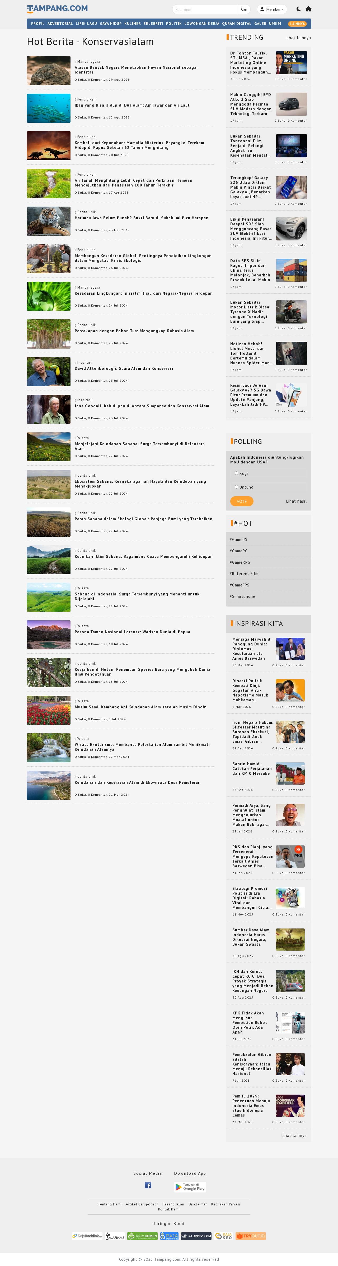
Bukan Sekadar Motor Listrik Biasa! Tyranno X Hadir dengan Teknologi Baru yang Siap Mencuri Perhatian (250, 312)
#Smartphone (242, 596)
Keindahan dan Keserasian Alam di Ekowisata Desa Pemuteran (138, 782)
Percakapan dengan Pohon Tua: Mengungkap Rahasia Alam (134, 330)
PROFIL (38, 23)
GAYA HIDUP (111, 23)
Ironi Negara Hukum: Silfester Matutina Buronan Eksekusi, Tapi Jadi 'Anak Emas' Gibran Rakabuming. (253, 732)
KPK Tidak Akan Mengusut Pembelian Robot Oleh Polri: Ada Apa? (249, 1023)
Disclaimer (198, 1204)
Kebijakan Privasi (225, 1204)
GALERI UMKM (267, 23)
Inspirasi (84, 362)
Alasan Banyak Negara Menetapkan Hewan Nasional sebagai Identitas (136, 70)
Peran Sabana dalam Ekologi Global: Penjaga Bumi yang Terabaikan (144, 518)
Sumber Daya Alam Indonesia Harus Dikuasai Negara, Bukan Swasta (251, 937)
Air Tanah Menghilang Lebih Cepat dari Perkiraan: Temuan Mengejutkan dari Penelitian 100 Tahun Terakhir (134, 183)
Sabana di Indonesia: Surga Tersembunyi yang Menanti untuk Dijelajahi (137, 596)
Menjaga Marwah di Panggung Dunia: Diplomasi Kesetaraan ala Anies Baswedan (252, 649)
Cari (244, 9)
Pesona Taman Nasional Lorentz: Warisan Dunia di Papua (132, 631)
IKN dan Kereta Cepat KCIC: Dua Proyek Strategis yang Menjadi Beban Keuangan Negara (253, 981)
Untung (244, 487)
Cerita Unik (86, 212)
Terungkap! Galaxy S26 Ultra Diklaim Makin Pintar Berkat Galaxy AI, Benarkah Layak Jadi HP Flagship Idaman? (250, 187)
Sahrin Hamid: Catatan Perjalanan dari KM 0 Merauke (252, 769)
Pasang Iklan (173, 1204)
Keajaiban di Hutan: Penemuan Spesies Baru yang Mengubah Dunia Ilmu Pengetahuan (142, 672)
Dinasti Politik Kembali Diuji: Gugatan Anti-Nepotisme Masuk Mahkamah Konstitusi (250, 690)
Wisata (83, 438)
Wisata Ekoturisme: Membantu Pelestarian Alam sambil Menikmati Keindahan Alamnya (142, 747)
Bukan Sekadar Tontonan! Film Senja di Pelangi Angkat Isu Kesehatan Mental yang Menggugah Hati (248, 146)
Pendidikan (86, 99)
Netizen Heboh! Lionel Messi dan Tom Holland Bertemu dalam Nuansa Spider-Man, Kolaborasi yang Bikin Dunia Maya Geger (250, 353)
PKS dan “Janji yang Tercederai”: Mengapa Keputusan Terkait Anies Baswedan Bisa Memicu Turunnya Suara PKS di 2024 (253, 856)
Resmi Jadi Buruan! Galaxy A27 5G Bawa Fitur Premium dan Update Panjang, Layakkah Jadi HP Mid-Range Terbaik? (250, 395)
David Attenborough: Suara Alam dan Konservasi (124, 368)
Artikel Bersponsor (142, 1204)
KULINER (132, 23)
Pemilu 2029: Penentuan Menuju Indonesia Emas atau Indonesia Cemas (251, 1106)
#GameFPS (240, 585)
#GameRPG (240, 562)
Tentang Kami (110, 1204)
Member (270, 9)
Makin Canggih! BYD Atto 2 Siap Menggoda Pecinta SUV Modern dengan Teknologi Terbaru (251, 104)
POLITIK (174, 23)
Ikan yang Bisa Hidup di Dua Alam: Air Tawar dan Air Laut (132, 105)
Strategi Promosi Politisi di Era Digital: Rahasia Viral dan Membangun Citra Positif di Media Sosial (250, 898)
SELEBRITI (153, 23)
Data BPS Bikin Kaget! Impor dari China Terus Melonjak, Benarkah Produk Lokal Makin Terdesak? (250, 270)
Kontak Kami (169, 1209)
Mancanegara (88, 61)
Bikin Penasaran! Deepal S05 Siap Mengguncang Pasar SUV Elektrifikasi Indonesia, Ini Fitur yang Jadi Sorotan (250, 229)
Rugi (241, 473)
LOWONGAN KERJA (202, 23)
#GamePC (238, 550)
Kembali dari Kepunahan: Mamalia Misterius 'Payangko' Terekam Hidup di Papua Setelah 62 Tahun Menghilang (139, 145)
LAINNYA (297, 23)
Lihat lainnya (298, 37)
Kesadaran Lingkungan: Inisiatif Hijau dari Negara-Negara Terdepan (144, 293)
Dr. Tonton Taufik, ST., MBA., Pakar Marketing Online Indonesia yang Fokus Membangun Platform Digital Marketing (249, 63)
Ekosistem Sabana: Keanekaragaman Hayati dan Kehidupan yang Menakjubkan (140, 484)
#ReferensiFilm (244, 573)
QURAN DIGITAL (237, 23)
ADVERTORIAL (60, 23)
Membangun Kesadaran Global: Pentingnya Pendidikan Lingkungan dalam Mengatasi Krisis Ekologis (143, 258)
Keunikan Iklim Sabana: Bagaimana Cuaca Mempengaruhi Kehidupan (144, 556)
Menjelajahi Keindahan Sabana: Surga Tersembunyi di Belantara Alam (140, 446)
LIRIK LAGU (86, 23)
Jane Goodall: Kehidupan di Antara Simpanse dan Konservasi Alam (142, 405)
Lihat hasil (296, 501)
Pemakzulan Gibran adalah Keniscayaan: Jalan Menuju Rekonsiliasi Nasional (252, 1064)
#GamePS (238, 539)
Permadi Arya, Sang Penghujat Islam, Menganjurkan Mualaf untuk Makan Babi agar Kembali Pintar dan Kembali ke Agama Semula (251, 815)
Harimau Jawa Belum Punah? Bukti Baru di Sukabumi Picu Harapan (142, 217)
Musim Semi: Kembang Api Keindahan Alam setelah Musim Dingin (141, 706)
